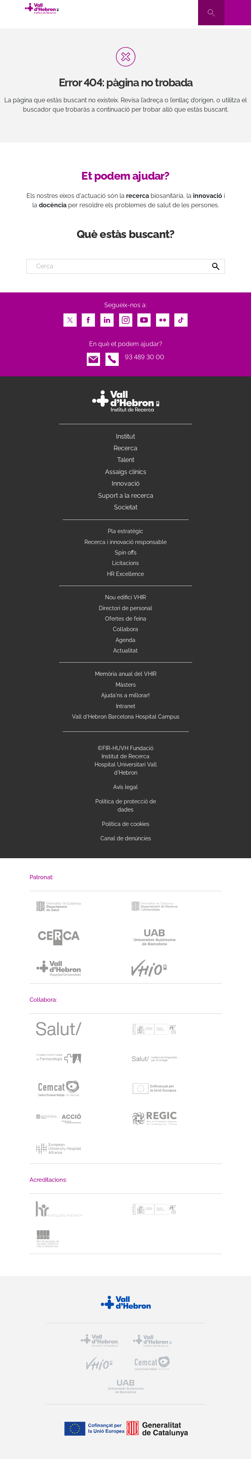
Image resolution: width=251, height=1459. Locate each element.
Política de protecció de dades (125, 805)
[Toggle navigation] (238, 12)
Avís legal (125, 787)
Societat (125, 507)
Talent (125, 460)
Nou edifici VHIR (125, 597)
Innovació (126, 483)
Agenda (125, 640)
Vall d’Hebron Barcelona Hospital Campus (125, 717)
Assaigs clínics (125, 472)
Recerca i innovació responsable (125, 542)
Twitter (70, 318)
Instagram (125, 318)
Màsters (126, 685)
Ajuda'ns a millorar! (125, 695)
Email (93, 357)
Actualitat (125, 650)
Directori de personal (125, 608)
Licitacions (125, 563)
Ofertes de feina (125, 619)
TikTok (181, 318)
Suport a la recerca (125, 495)
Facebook (88, 318)
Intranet (125, 706)
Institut (125, 436)
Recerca (125, 448)
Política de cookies (125, 824)
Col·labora (125, 629)
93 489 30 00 (144, 357)
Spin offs (126, 552)
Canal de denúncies (125, 838)
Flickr (162, 318)
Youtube (144, 318)
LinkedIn (107, 318)
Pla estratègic (125, 531)
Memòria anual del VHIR (125, 674)
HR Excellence (125, 574)
